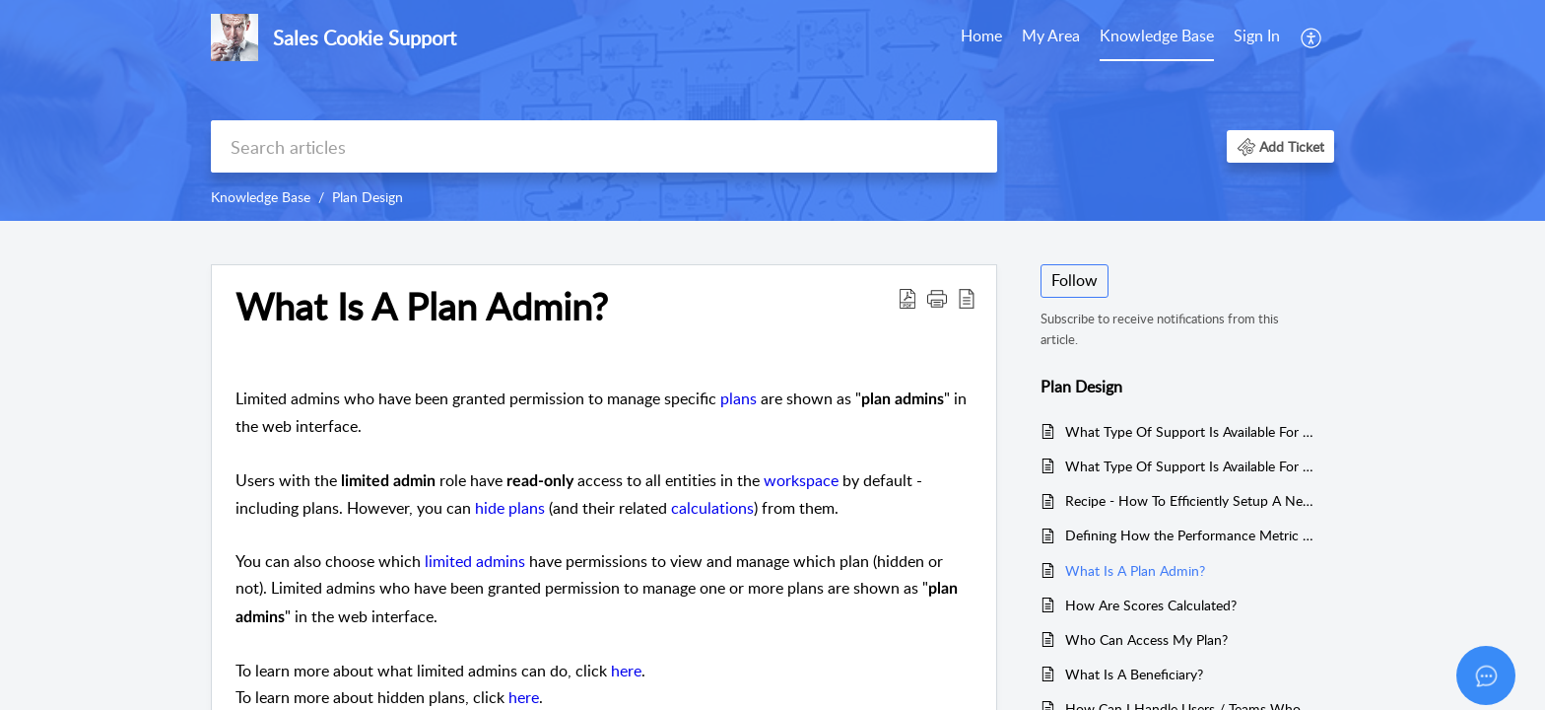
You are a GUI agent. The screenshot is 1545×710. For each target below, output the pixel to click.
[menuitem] (1257, 37)
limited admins (475, 561)
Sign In (1257, 35)
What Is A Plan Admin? (421, 306)
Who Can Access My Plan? (1146, 639)
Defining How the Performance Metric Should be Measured (1189, 535)
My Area (1051, 35)
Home (981, 35)
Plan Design (367, 196)
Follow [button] (1074, 280)
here (626, 670)
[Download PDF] (907, 298)
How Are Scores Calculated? (1151, 605)
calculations (712, 508)
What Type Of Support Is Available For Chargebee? (1189, 431)
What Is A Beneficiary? (1134, 674)
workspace (801, 480)
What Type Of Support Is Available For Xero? (1189, 466)
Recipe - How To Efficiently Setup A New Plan (1189, 500)
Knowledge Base (1157, 35)
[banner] (772, 110)
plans (738, 398)
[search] (604, 146)
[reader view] (966, 298)
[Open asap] (1485, 675)
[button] (1280, 146)
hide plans (512, 508)
